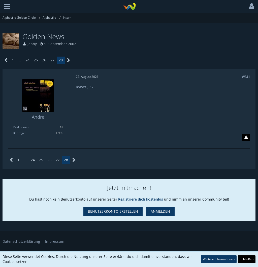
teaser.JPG (84, 86)
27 (52, 60)
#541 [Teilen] (246, 76)
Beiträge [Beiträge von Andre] (19, 133)
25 (36, 60)
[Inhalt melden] (246, 137)
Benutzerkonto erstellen (113, 211)
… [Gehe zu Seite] (19, 60)
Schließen (246, 259)
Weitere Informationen (219, 259)
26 (44, 60)
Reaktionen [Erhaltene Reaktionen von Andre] (20, 127)
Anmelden (160, 211)
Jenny (32, 43)
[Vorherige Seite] (6, 60)
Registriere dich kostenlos (140, 199)
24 (27, 60)
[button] (7, 6)
